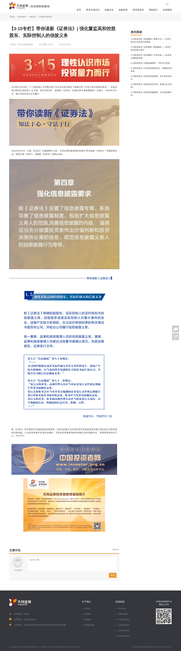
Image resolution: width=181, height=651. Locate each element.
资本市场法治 (93, 10)
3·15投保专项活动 (45, 17)
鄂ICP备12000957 (62, 647)
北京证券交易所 (123, 631)
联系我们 (87, 614)
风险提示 (153, 10)
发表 (113, 575)
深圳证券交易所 (123, 636)
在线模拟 (167, 10)
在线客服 (87, 620)
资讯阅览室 (138, 10)
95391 (26, 614)
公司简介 (87, 609)
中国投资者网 (123, 614)
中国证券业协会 (123, 620)
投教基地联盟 (89, 625)
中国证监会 (122, 609)
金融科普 (123, 10)
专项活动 (32, 17)
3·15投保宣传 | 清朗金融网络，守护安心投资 (150, 63)
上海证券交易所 (123, 625)
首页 (79, 10)
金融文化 (109, 10)
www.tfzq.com (30, 619)
